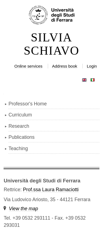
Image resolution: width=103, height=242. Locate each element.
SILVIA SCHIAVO (51, 44)
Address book (64, 66)
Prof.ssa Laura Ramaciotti (51, 189)
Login (92, 66)
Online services (28, 66)
